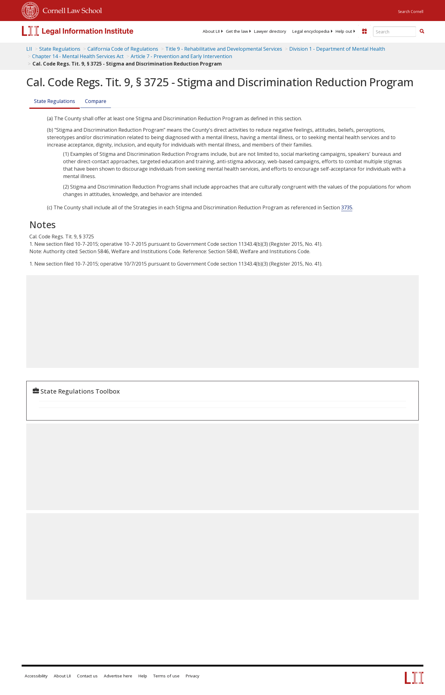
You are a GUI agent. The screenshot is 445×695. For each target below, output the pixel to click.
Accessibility (36, 676)
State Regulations (59, 48)
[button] (422, 31)
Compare (95, 101)
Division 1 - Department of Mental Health (337, 48)
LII (29, 48)
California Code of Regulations (122, 48)
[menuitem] (211, 31)
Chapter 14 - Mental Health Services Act (78, 56)
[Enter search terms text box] (394, 31)
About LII (211, 31)
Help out (344, 31)
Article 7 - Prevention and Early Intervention (181, 56)
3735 (346, 207)
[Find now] (422, 31)
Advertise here (118, 676)
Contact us (87, 676)
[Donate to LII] (364, 31)
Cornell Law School (70, 9)
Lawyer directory (270, 31)
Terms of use (166, 676)
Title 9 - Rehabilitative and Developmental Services (223, 48)
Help (142, 676)
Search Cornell (410, 11)
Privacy (192, 676)
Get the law (237, 31)
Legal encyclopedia (310, 31)
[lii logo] (91, 31)
